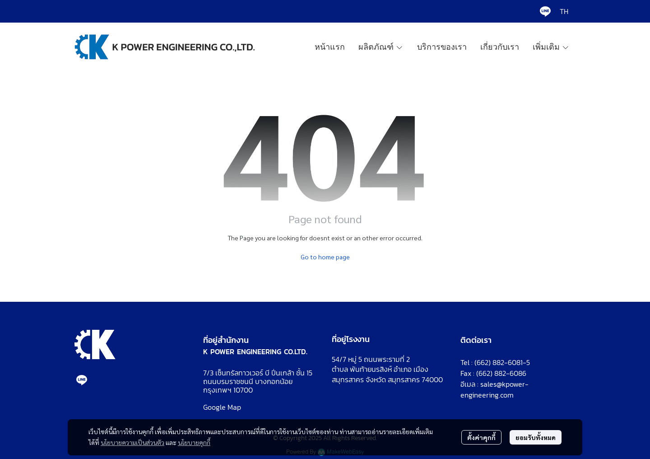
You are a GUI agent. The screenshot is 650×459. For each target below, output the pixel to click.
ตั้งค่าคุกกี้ (481, 437)
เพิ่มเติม (551, 47)
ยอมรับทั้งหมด (535, 437)
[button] (564, 11)
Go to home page (325, 257)
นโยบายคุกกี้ (194, 442)
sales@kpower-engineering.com (494, 389)
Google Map (222, 407)
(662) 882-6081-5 (502, 362)
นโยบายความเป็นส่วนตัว (132, 442)
